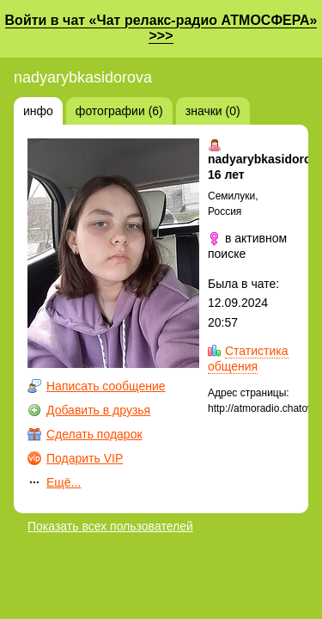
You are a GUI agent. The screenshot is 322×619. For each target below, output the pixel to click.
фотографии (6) (119, 111)
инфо (38, 111)
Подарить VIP (84, 458)
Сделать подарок (94, 434)
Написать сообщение (106, 386)
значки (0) (212, 111)
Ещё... (63, 482)
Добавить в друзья (98, 410)
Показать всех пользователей (110, 526)
